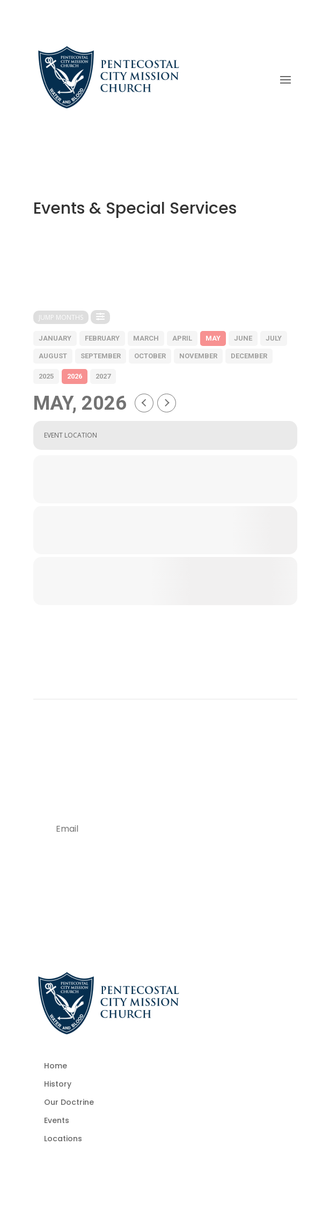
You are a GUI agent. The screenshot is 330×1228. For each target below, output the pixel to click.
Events (56, 1120)
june (243, 338)
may (213, 338)
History (57, 1084)
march (146, 338)
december (249, 356)
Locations (63, 1138)
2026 (74, 376)
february (102, 338)
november (198, 356)
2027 (103, 376)
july (274, 338)
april (182, 338)
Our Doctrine (69, 1102)
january (55, 338)
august (53, 356)
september (100, 356)
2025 (46, 376)
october (150, 356)
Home (55, 1065)
